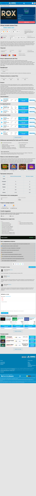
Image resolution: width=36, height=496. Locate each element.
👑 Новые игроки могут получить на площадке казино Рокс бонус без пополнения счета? (15, 243)
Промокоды (5, 27)
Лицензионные (30, 366)
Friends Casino (10, 340)
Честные (29, 363)
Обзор (2, 27)
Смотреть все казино (18, 349)
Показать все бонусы (18, 137)
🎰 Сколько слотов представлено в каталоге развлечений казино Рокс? (12, 258)
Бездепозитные (2, 363)
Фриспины (9, 27)
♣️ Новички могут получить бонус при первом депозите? (10, 250)
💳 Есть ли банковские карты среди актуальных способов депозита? (12, 256)
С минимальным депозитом (32, 365)
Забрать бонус (26, 22)
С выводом (29, 364)
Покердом (9, 336)
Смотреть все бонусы (18, 331)
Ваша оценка (3, 296)
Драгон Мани (10, 344)
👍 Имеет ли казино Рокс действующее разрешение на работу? (11, 254)
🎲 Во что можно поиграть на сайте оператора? (8, 260)
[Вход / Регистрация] (32, 3)
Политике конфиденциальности (4, 370)
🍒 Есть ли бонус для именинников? (7, 252)
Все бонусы (2, 328)
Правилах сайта (12, 370)
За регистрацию (2, 362)
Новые (29, 362)
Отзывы (13, 27)
